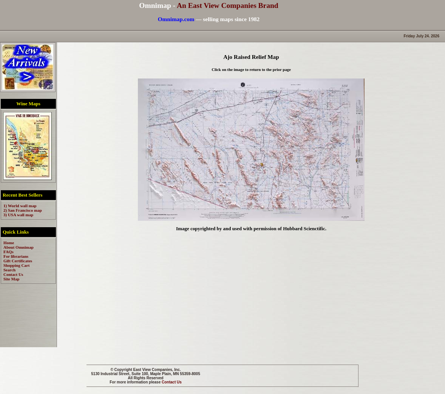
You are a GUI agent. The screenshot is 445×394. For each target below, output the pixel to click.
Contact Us (172, 382)
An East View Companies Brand (227, 5)
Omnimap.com (176, 19)
